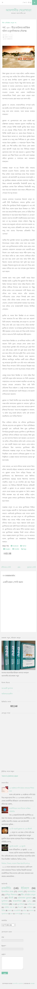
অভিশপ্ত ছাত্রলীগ (7, 694)
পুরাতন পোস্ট (31, 567)
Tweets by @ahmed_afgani (10, 776)
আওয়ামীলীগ (17, 910)
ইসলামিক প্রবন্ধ (7, 891)
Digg (23, 549)
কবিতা (25, 910)
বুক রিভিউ (21, 904)
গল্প (13, 904)
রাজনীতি (6, 888)
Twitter (23, 546)
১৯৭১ (29, 901)
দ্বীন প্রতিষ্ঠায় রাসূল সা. (9, 23)
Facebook (14, 546)
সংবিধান (29, 907)
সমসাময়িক (31, 891)
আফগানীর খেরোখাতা (18, 10)
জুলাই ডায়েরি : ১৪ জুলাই (17, 846)
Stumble (15, 549)
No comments (9, 39)
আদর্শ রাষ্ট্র (17, 914)
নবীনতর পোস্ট (6, 567)
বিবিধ (3, 910)
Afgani (33, 983)
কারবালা (31, 910)
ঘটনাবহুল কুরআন (25, 897)
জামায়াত (5, 904)
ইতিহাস (25, 888)
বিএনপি (20, 907)
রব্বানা (9, 910)
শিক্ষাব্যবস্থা (25, 914)
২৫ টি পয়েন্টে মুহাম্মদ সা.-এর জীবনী (20, 829)
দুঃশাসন (5, 901)
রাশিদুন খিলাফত (11, 894)
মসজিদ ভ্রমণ (31, 904)
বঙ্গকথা (20, 891)
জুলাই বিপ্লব (5, 914)
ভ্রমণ (11, 914)
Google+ (6, 549)
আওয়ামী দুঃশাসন (7, 688)
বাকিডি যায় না (9, 907)
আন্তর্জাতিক (17, 901)
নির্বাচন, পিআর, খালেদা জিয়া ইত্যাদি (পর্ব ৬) (16, 863)
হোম (19, 567)
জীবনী (10, 897)
